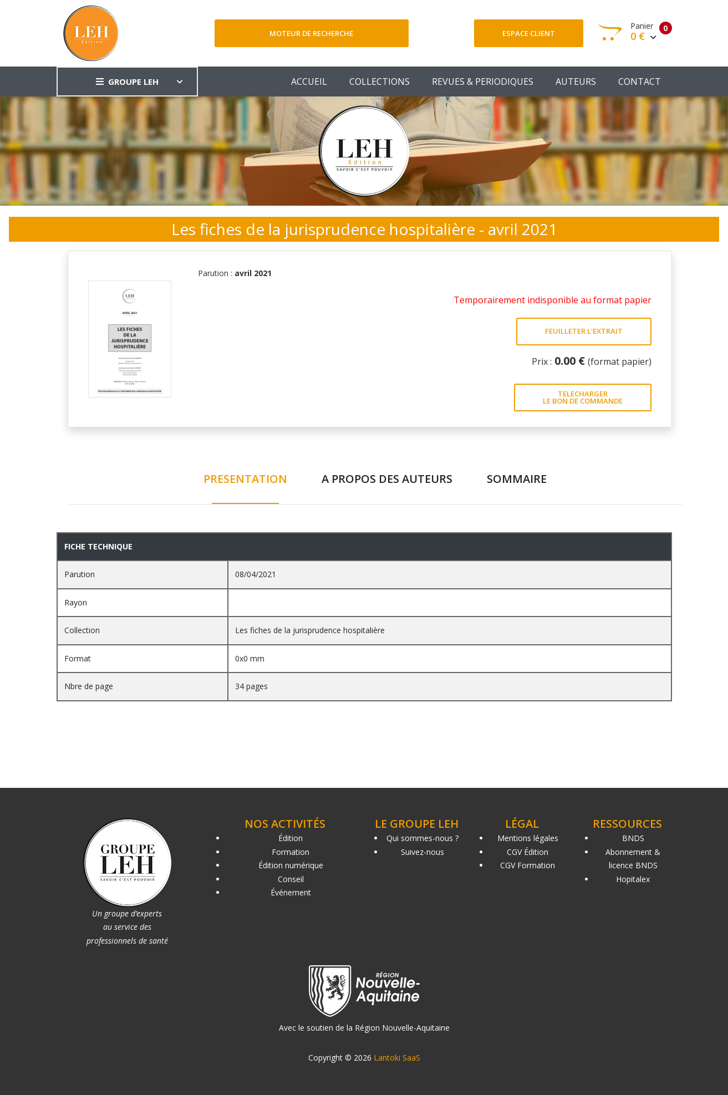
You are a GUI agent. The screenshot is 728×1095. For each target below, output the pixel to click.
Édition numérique (290, 865)
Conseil (291, 879)
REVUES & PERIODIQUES (482, 81)
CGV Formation (527, 865)
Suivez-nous (422, 852)
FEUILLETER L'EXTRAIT (584, 331)
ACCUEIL (309, 81)
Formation (290, 852)
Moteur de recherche (311, 33)
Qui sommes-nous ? (422, 838)
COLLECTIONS (379, 81)
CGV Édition (527, 852)
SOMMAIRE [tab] (517, 478)
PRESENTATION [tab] (245, 478)
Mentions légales (527, 838)
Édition (290, 838)
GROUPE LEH (127, 81)
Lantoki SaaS (397, 1057)
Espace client (528, 33)
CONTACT (639, 81)
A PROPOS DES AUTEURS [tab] (387, 478)
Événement (291, 892)
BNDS (633, 838)
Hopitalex (633, 879)
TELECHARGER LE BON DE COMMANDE (583, 397)
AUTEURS (576, 81)
